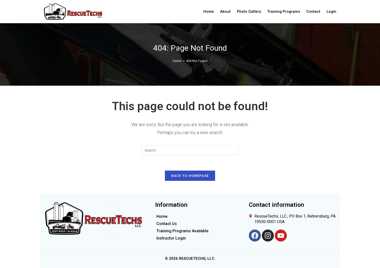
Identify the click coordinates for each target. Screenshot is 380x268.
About (225, 11)
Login (331, 11)
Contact (313, 11)
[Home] (177, 61)
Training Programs (283, 11)
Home (208, 11)
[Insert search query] (190, 150)
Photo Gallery (249, 11)
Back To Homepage (190, 176)
